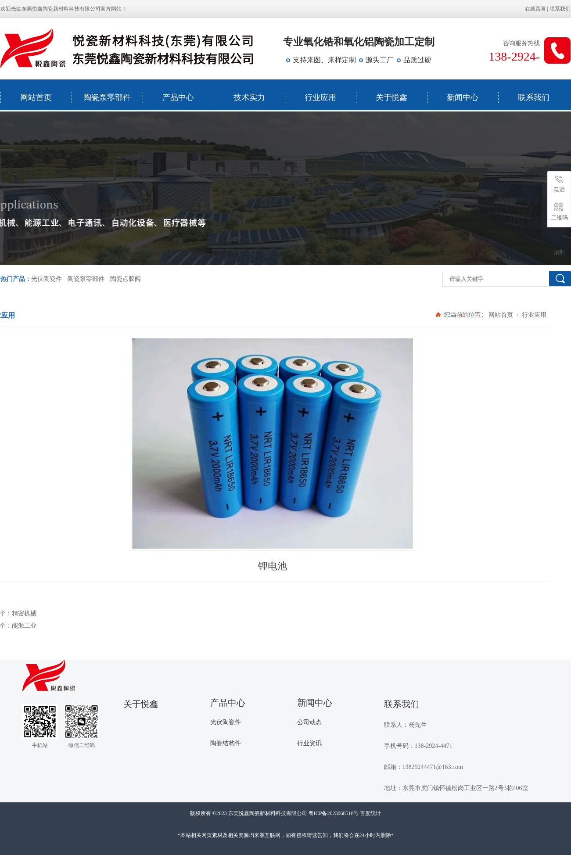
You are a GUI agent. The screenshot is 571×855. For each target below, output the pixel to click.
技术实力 (249, 97)
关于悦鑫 (391, 97)
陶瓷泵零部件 (107, 97)
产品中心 (178, 97)
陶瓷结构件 (225, 743)
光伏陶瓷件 (46, 279)
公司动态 (309, 722)
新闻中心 (462, 97)
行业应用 (320, 97)
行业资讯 (309, 743)
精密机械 (24, 613)
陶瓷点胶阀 (125, 279)
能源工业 (24, 625)
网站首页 (36, 97)
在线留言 (535, 9)
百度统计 (370, 813)
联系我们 (560, 9)
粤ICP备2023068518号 (334, 813)
